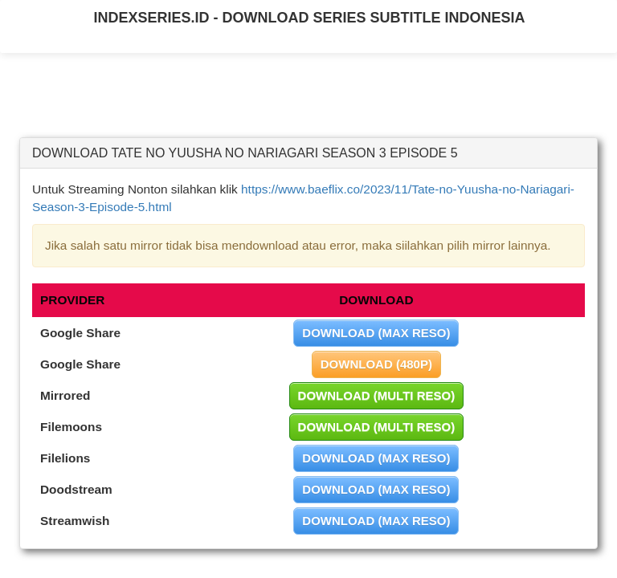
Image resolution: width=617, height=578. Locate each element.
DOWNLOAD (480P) (376, 364)
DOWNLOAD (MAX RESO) (376, 333)
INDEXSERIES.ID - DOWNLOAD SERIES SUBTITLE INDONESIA (309, 18)
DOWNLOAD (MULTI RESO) (377, 395)
